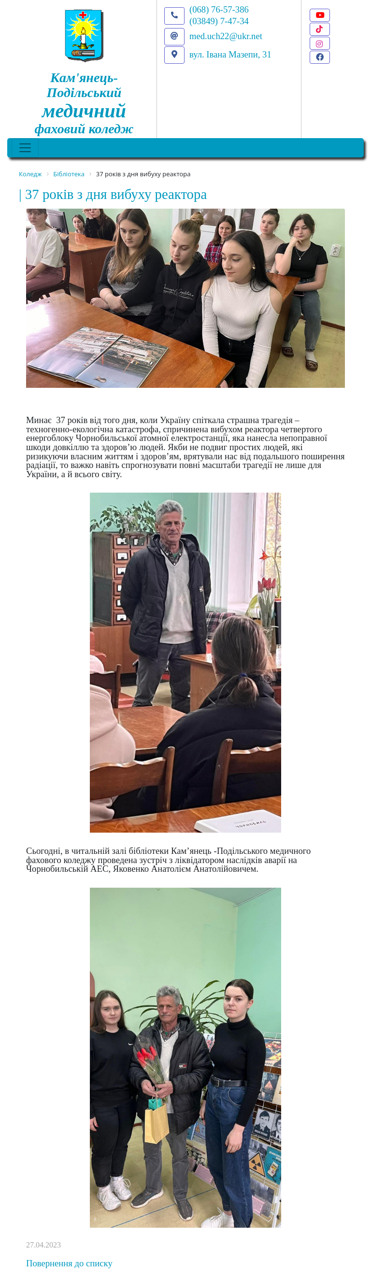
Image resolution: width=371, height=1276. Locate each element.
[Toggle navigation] (25, 147)
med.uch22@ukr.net (225, 36)
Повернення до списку (69, 1263)
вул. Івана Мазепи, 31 (230, 54)
